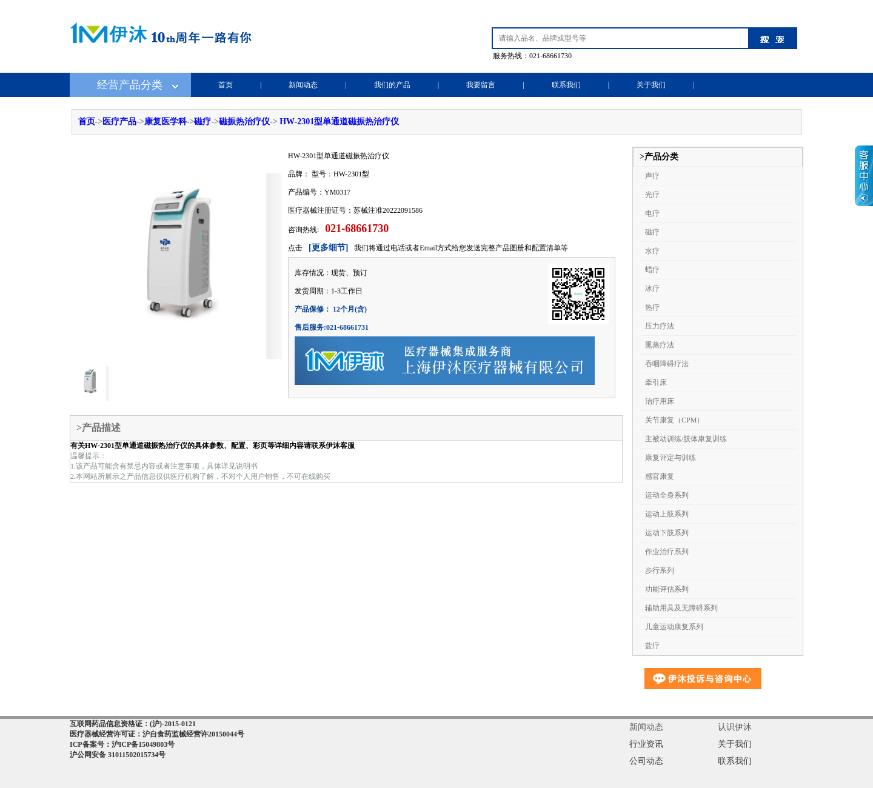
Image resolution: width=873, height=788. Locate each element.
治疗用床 (659, 401)
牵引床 (656, 382)
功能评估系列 (667, 589)
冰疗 (652, 288)
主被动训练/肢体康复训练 (686, 439)
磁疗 (202, 121)
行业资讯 (646, 744)
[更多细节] (328, 247)
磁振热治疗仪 (244, 121)
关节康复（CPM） (674, 420)
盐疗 (652, 645)
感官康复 (659, 476)
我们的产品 (392, 85)
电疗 (652, 213)
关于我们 (651, 85)
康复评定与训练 (670, 457)
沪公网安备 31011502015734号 (118, 754)
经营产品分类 (129, 85)
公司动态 (646, 761)
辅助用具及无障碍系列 (681, 608)
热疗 (652, 307)
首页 (225, 85)
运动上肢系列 (667, 514)
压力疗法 (659, 326)
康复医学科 (165, 121)
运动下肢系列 (667, 533)
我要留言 (480, 85)
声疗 (652, 176)
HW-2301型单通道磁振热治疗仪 (339, 121)
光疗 (652, 194)
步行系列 (659, 570)
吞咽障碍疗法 (667, 363)
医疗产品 (119, 121)
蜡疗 (652, 269)
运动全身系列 (667, 495)
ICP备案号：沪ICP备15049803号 (122, 744)
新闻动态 (303, 85)
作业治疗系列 (667, 551)
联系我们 (566, 85)
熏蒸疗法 (659, 345)
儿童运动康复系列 (674, 627)
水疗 (652, 251)
